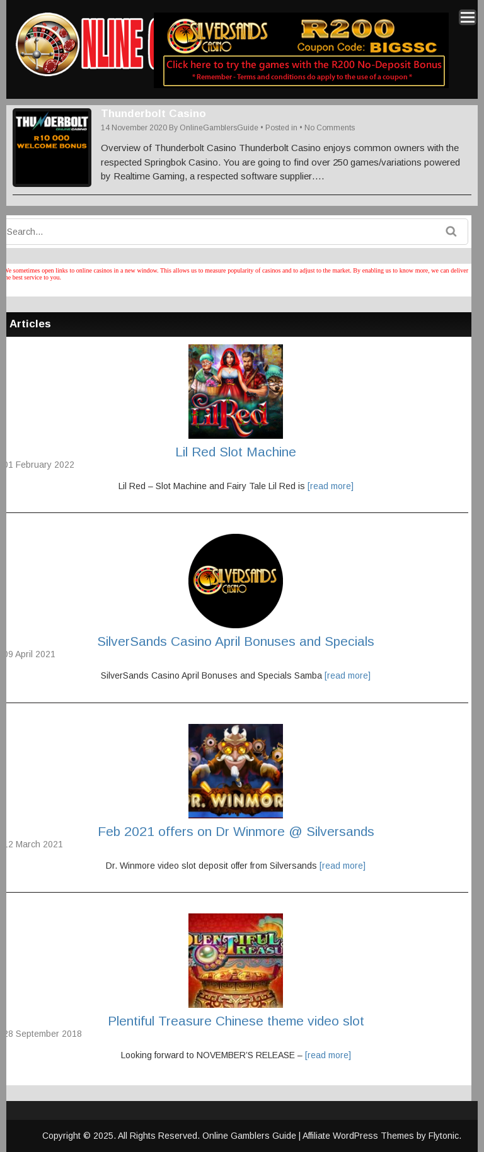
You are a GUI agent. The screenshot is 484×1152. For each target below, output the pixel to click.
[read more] (331, 486)
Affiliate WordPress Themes (358, 1136)
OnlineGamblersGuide (219, 127)
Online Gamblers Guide (250, 1136)
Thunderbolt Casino (153, 114)
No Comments (329, 127)
